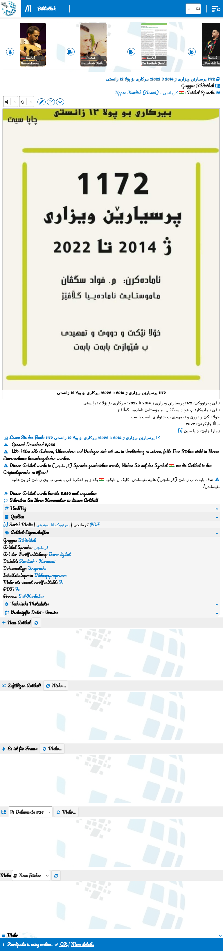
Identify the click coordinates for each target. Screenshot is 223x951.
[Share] (10, 101)
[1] (180, 430)
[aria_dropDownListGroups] (30, 742)
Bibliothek (46, 8)
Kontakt (101, 924)
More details (82, 944)
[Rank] (26, 101)
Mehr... (55, 616)
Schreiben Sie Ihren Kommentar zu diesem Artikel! (50, 500)
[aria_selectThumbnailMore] (31, 806)
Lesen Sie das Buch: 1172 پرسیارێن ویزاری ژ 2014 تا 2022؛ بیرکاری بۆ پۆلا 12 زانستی (82, 437)
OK (60, 944)
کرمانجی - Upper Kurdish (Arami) (146, 92)
